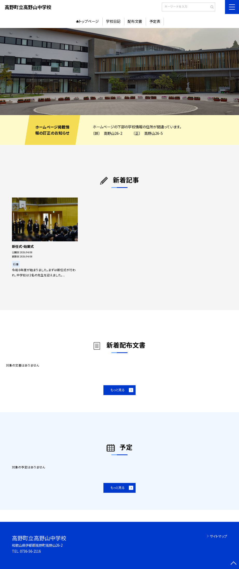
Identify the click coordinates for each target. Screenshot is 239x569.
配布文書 (135, 21)
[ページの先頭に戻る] (233, 563)
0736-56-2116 (30, 551)
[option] (119, 71)
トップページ (89, 21)
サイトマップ (218, 536)
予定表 (154, 21)
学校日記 (113, 21)
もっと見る (117, 390)
